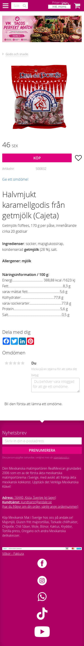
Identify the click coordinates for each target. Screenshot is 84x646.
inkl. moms (59, 7)
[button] (77, 5)
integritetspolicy (61, 457)
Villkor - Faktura (13, 553)
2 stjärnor (11, 363)
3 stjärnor (15, 363)
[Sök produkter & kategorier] (19, 5)
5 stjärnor (23, 363)
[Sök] (24, 5)
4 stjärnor (19, 363)
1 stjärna (6, 363)
